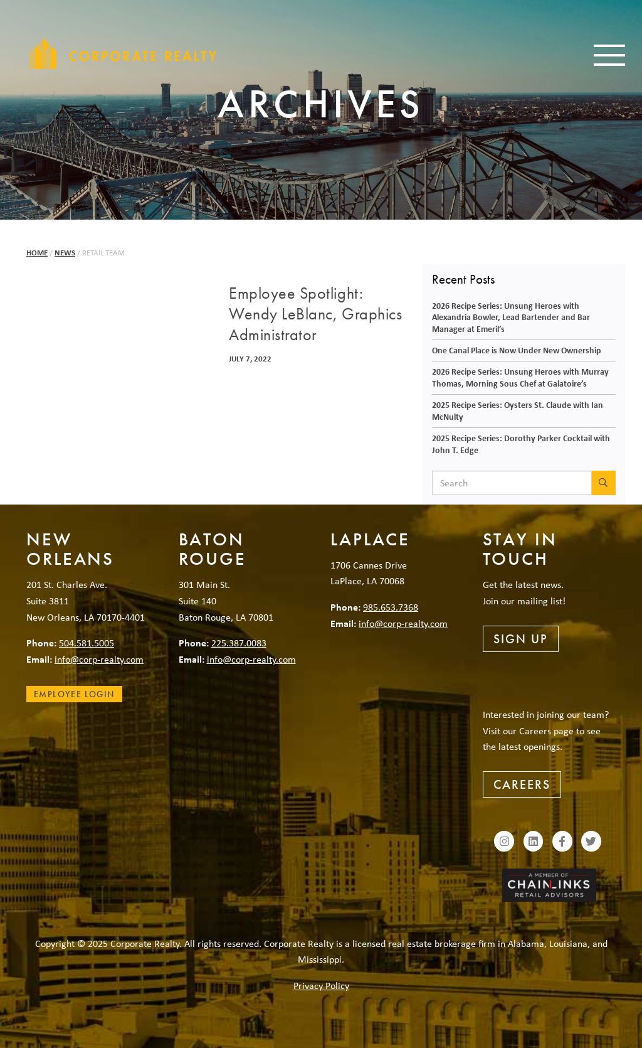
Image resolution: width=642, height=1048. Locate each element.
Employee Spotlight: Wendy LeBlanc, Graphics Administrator (315, 314)
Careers (521, 784)
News (65, 252)
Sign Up (520, 639)
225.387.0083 (238, 643)
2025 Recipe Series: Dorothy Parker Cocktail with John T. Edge (521, 444)
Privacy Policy (321, 985)
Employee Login (74, 694)
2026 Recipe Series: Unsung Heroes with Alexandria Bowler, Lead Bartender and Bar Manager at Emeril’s (511, 316)
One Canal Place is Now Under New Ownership (516, 350)
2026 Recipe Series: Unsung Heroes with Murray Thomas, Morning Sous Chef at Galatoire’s (520, 377)
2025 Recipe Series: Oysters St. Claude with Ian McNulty (517, 410)
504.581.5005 (86, 643)
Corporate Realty (123, 53)
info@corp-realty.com (99, 659)
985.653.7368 (390, 607)
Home (37, 252)
